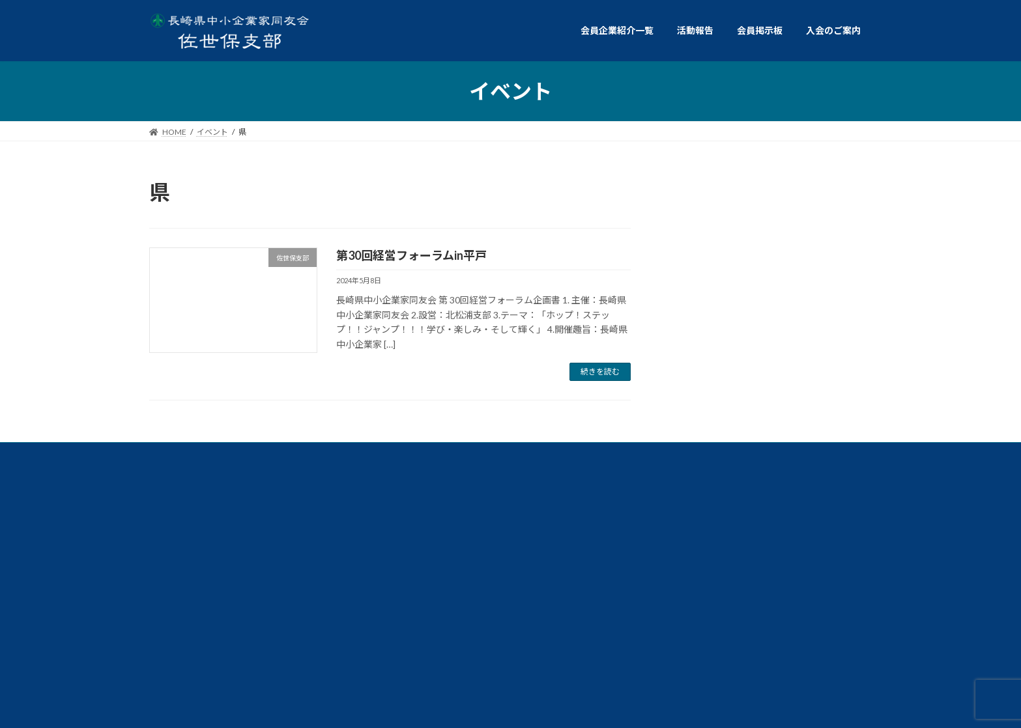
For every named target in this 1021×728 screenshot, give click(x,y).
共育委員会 (341, 514)
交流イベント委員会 (220, 544)
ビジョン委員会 (224, 574)
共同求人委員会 (480, 514)
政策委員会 (502, 544)
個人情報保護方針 (213, 617)
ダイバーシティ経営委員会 (780, 514)
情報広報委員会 (366, 544)
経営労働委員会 (630, 514)
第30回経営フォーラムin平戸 (411, 255)
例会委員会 (213, 514)
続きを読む (600, 371)
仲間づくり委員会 (787, 544)
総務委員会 (638, 544)
